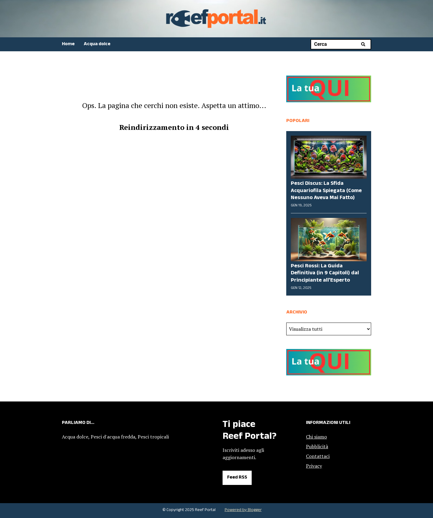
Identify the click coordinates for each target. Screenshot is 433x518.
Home (68, 44)
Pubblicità (317, 446)
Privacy (314, 465)
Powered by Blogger (243, 510)
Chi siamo (316, 436)
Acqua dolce (97, 44)
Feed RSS (237, 478)
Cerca (363, 44)
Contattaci (318, 456)
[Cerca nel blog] (336, 44)
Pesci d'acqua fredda (113, 436)
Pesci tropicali (153, 436)
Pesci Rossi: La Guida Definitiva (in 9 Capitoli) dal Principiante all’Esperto (325, 273)
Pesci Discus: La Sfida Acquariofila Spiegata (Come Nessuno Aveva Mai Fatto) (326, 191)
